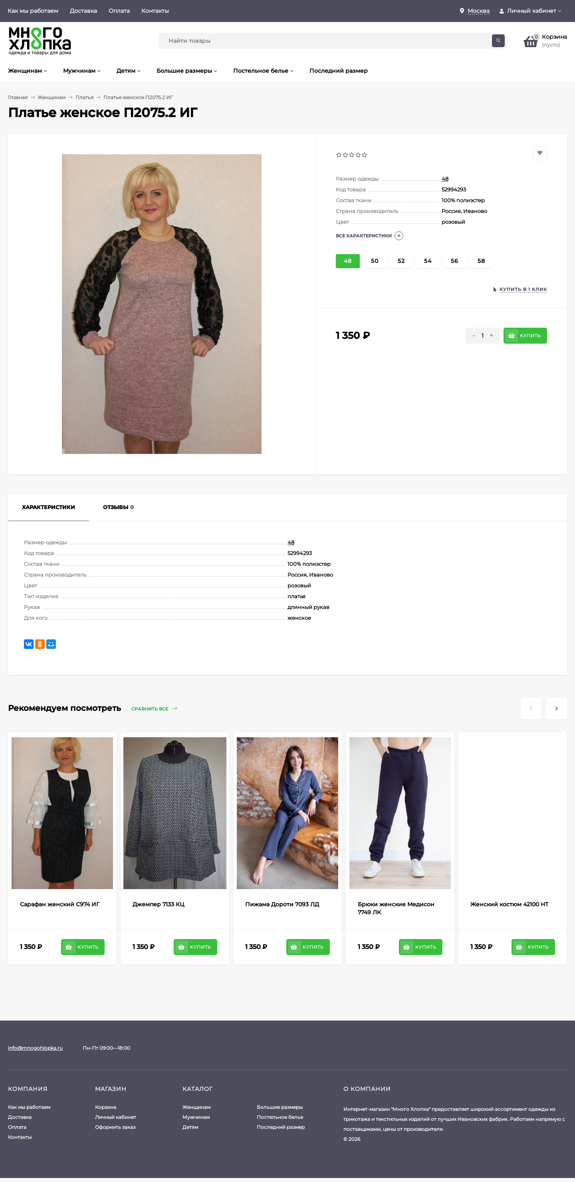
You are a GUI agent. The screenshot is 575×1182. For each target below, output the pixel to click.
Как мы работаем (33, 10)
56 (454, 261)
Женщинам (51, 97)
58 (481, 261)
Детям (190, 1127)
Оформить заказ (115, 1127)
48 (445, 178)
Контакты (155, 10)
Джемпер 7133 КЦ (158, 904)
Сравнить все (154, 709)
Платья (84, 97)
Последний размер (281, 1127)
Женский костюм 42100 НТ (509, 904)
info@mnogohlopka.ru (35, 1048)
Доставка (83, 10)
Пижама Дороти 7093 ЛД (282, 904)
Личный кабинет (115, 1117)
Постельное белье (280, 1117)
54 (428, 261)
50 (375, 261)
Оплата (119, 10)
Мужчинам (196, 1117)
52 (401, 261)
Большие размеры (280, 1107)
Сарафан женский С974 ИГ (59, 904)
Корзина (105, 1107)
